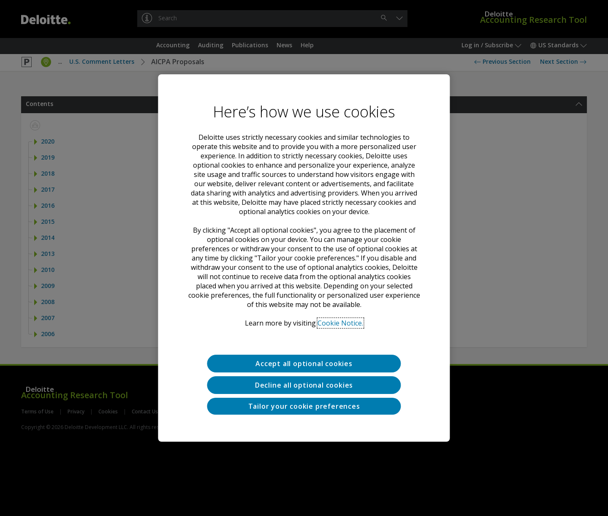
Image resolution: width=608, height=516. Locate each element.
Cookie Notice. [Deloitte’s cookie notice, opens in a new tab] (340, 323)
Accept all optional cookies (304, 363)
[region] (304, 258)
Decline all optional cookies (304, 385)
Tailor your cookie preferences (304, 406)
